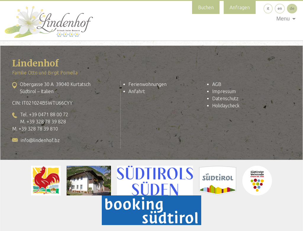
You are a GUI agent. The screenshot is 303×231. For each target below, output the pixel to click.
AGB (216, 84)
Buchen (206, 7)
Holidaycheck (225, 105)
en (280, 8)
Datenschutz (225, 98)
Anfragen (240, 7)
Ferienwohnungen (147, 84)
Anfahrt (136, 91)
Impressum (224, 91)
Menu (283, 19)
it (268, 8)
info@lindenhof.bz (40, 140)
